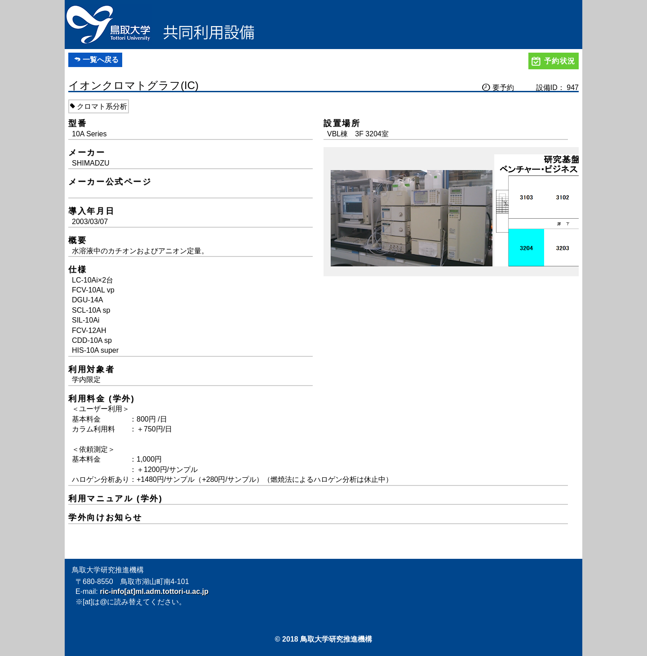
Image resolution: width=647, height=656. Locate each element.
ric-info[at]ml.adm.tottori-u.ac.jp (154, 591)
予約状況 (560, 61)
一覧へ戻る (101, 59)
